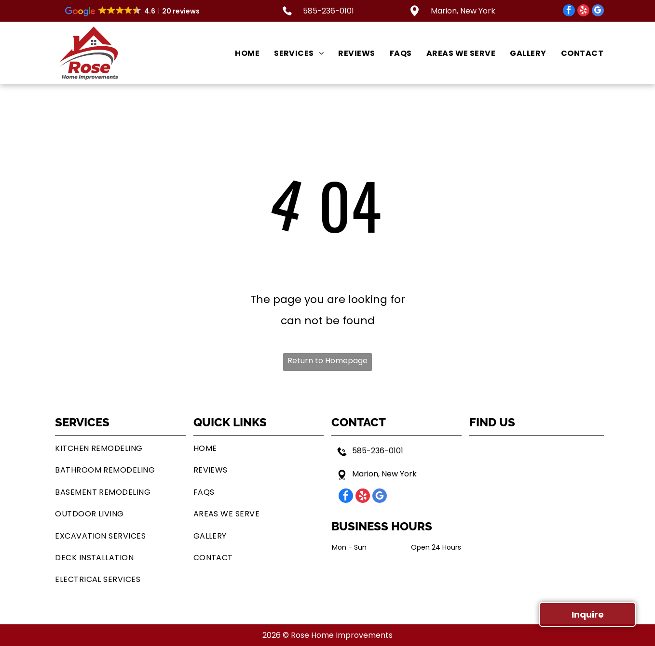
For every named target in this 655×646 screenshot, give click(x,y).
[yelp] (583, 11)
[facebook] (569, 11)
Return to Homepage (327, 360)
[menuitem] (239, 53)
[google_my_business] (598, 11)
